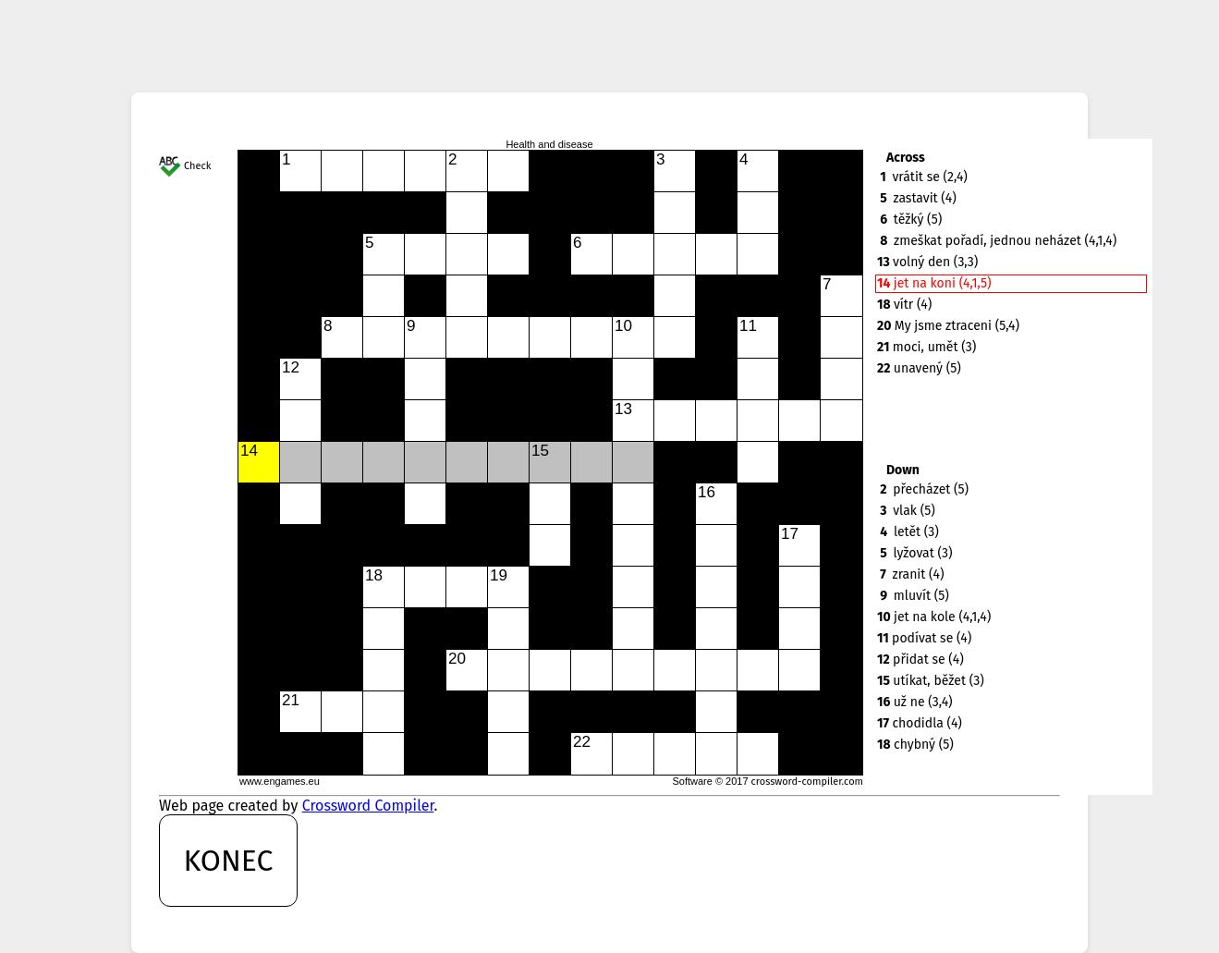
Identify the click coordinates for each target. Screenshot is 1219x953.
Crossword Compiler (368, 805)
